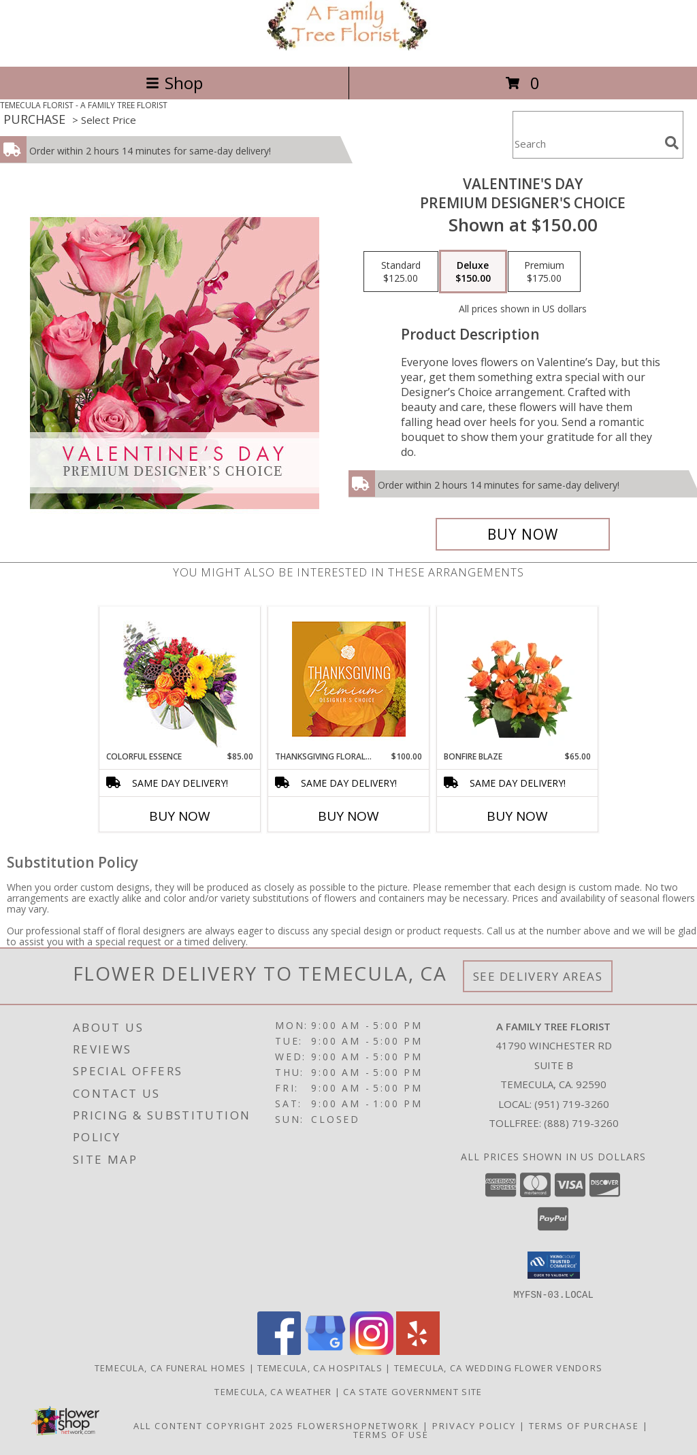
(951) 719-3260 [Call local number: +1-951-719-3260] (571, 1104)
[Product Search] (586, 143)
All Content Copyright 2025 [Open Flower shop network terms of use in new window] (213, 1425)
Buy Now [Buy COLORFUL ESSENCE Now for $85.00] (179, 816)
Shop (174, 82)
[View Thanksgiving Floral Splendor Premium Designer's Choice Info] (349, 679)
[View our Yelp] (418, 1350)
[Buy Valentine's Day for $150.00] (523, 534)
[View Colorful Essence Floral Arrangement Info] (180, 679)
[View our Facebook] (279, 1350)
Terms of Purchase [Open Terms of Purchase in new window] (584, 1425)
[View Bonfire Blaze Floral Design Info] (517, 678)
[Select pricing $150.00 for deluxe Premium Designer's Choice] (473, 271)
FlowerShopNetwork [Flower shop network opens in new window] (358, 1425)
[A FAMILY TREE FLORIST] (348, 46)
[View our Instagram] (371, 1350)
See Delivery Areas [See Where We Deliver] (538, 976)
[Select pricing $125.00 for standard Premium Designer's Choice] (401, 271)
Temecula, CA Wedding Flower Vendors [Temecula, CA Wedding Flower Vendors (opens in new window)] (498, 1367)
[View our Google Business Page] (325, 1350)
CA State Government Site (412, 1391)
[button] (554, 1265)
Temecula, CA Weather (272, 1391)
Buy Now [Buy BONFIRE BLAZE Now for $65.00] (517, 816)
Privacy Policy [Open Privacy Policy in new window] (474, 1425)
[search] (672, 142)
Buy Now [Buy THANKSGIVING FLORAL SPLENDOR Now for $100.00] (348, 816)
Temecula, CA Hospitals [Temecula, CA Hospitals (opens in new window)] (320, 1367)
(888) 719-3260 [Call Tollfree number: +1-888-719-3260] (581, 1123)
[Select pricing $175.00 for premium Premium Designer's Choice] (544, 271)
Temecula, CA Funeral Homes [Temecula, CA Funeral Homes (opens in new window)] (170, 1367)
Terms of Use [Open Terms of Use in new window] (391, 1434)
